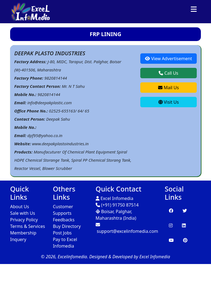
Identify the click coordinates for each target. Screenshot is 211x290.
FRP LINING (105, 34)
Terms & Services (27, 226)
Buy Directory (67, 226)
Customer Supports (63, 210)
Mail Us (168, 88)
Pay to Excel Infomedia (65, 242)
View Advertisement (168, 59)
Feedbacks (64, 220)
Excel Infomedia (114, 198)
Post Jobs (62, 233)
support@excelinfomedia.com (127, 228)
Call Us (168, 73)
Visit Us (168, 102)
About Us (19, 207)
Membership (23, 233)
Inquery (18, 239)
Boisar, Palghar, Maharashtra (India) (116, 214)
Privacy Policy (24, 220)
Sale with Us (22, 213)
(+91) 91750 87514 (117, 205)
